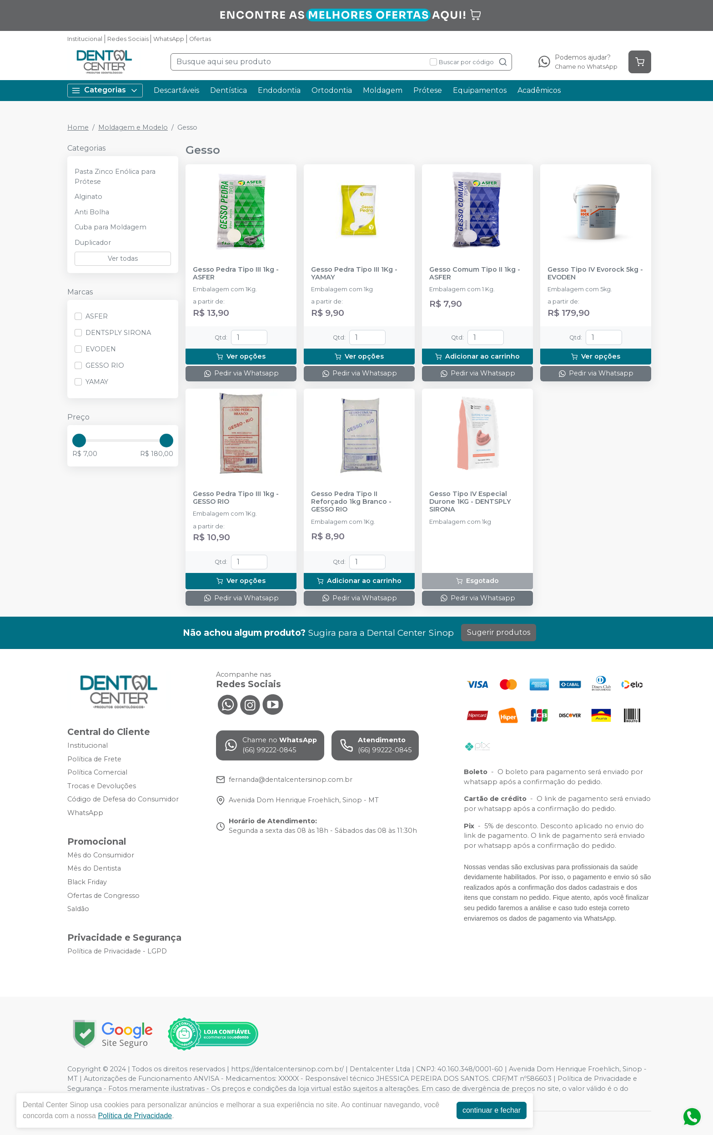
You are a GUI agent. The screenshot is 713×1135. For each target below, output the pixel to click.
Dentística (228, 90)
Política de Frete (94, 759)
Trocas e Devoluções (101, 786)
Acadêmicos (539, 90)
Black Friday (87, 882)
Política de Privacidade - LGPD (117, 951)
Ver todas (123, 258)
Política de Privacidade (137, 1116)
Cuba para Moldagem (110, 227)
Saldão (78, 909)
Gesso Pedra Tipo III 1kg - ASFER (236, 273)
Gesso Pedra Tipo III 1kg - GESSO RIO (236, 498)
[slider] (79, 440)
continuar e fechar (494, 1110)
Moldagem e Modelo (133, 127)
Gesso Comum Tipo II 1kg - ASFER (474, 273)
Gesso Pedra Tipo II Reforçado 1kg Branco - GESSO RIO (351, 502)
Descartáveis (176, 90)
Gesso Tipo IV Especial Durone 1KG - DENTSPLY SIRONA (470, 502)
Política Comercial (97, 772)
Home (78, 127)
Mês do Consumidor (100, 855)
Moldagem (382, 90)
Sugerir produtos (498, 632)
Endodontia (279, 90)
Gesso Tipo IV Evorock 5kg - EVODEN (595, 273)
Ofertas (200, 38)
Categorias (105, 90)
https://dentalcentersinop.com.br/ (287, 1069)
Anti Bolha (92, 212)
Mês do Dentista (94, 868)
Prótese (427, 90)
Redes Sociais (128, 38)
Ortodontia (331, 90)
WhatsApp (168, 38)
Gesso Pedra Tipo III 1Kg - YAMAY (354, 273)
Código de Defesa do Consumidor (123, 800)
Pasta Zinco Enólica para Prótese (115, 176)
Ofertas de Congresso (103, 896)
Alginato (88, 197)
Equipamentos (480, 90)
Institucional (84, 38)
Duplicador (93, 242)
